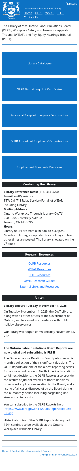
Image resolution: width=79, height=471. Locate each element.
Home (28, 13)
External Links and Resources (39, 287)
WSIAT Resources (39, 269)
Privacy (47, 451)
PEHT (60, 13)
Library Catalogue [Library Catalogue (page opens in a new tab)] (39, 63)
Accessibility (33, 451)
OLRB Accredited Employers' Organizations (39, 141)
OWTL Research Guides (39, 281)
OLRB (38, 13)
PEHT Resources (39, 275)
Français (71, 4)
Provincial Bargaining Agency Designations (39, 115)
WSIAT (49, 13)
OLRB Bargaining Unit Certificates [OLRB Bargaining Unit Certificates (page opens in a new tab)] (39, 89)
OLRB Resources (39, 263)
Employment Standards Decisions (39, 167)
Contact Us (31, 17)
